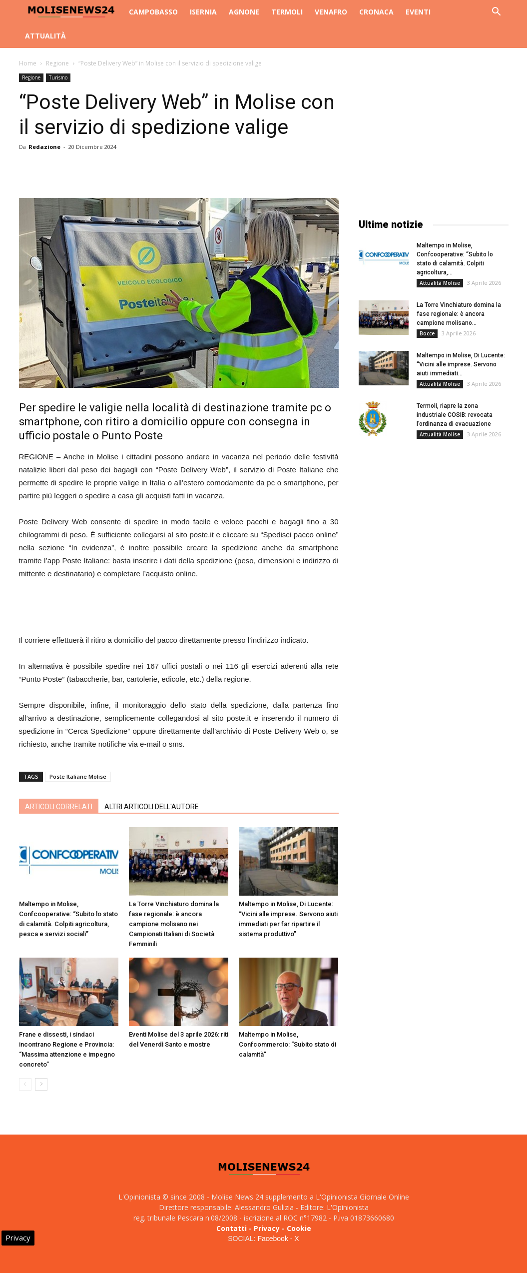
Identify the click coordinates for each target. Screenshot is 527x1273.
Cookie (299, 1228)
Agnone (244, 11)
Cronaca (376, 11)
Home (27, 63)
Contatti (231, 1228)
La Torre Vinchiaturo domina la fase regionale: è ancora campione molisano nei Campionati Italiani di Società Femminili (174, 924)
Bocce (427, 333)
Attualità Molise (440, 282)
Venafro (331, 11)
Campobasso (153, 11)
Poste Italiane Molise (77, 776)
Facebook (272, 1239)
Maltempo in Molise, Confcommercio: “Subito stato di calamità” (287, 1044)
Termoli (287, 11)
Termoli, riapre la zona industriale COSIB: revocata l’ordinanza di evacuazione (455, 414)
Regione (57, 63)
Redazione (44, 146)
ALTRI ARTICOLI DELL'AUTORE (151, 807)
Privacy (267, 1228)
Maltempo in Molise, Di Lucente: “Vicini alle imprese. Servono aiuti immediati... (461, 364)
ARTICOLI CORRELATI (58, 807)
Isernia (203, 11)
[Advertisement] (179, 608)
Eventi (418, 11)
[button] (497, 12)
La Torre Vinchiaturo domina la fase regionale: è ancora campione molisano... (459, 313)
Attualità (45, 35)
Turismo (58, 77)
